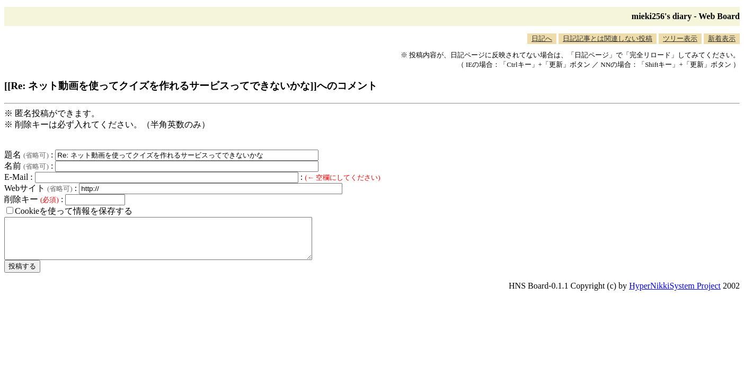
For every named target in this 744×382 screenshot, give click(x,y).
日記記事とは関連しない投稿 (607, 38)
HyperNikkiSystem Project (675, 293)
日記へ (542, 38)
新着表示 (722, 38)
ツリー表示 (680, 38)
